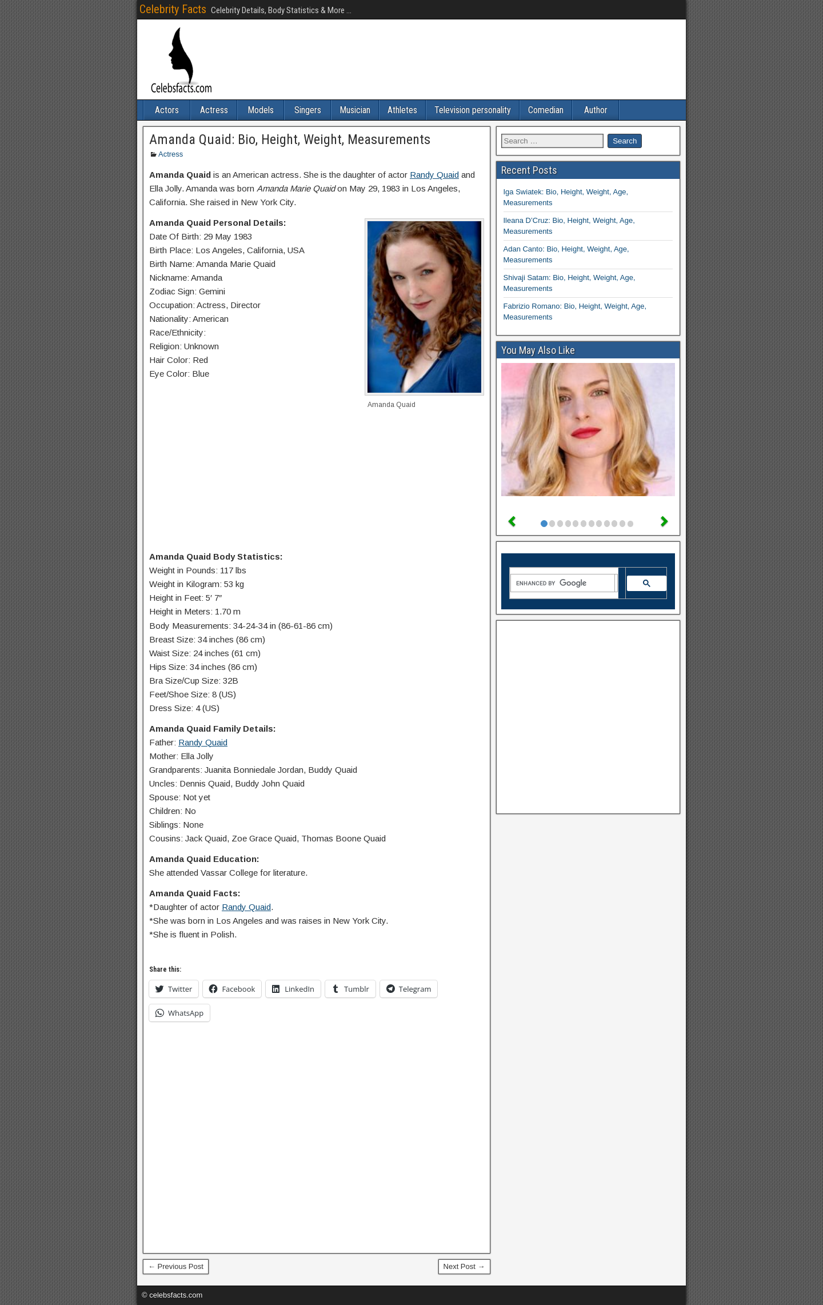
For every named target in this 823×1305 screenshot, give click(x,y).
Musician (354, 110)
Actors (167, 110)
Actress (214, 110)
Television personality (472, 110)
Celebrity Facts (172, 9)
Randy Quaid (434, 174)
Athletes (402, 110)
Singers (307, 110)
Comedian (546, 110)
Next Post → (464, 1266)
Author (596, 110)
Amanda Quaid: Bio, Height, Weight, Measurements (289, 139)
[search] (563, 583)
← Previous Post (175, 1266)
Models (260, 110)
